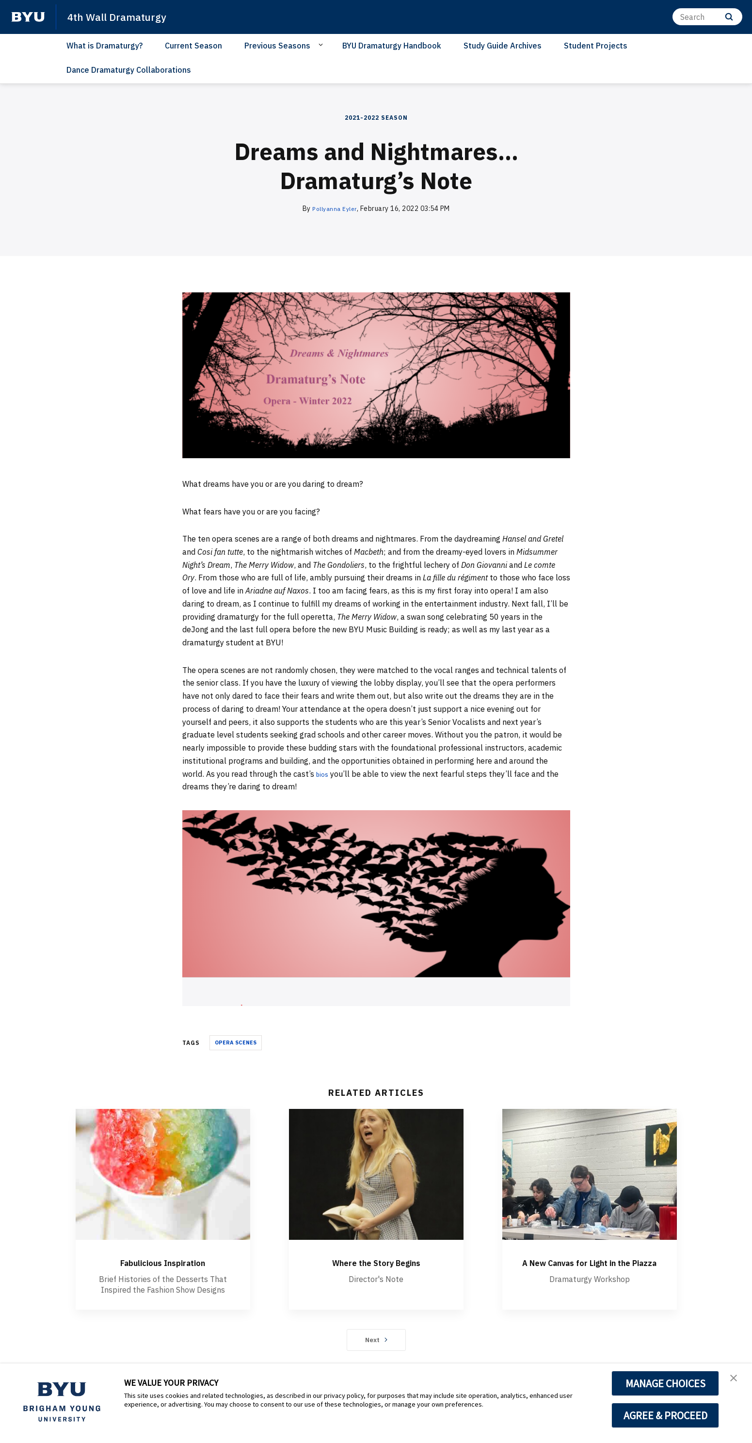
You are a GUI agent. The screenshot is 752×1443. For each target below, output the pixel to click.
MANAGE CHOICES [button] (665, 1383)
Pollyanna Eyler (335, 208)
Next (376, 1343)
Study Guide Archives (503, 45)
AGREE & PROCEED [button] (665, 1415)
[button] (736, 1381)
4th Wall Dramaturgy (123, 16)
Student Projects (595, 45)
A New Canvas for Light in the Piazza (589, 1269)
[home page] (28, 17)
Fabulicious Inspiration (162, 1261)
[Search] (707, 16)
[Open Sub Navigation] (322, 45)
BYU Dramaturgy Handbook (391, 45)
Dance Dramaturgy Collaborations (128, 70)
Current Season (193, 45)
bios (323, 774)
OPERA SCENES (235, 1042)
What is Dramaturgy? (104, 45)
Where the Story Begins (376, 1261)
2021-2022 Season (376, 117)
